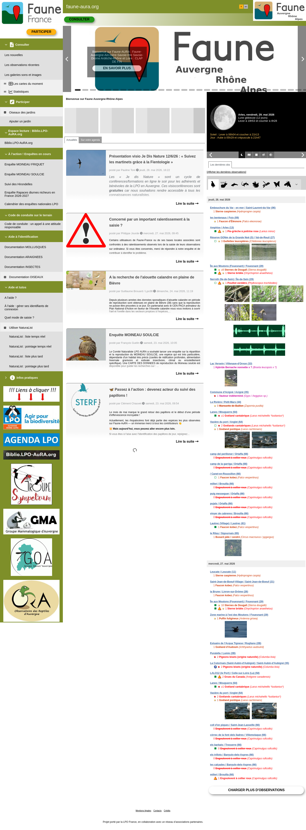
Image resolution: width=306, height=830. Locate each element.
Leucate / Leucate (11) (223, 571)
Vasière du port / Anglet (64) (226, 421)
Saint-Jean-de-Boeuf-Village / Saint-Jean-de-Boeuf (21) (242, 581)
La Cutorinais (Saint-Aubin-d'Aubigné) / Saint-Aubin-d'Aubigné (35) (249, 663)
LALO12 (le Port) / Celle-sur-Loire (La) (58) (234, 673)
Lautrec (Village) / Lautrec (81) (227, 523)
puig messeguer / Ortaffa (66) (227, 493)
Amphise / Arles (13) (222, 227)
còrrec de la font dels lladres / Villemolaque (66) (238, 734)
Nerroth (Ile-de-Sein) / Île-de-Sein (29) (232, 279)
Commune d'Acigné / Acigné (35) (229, 392)
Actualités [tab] (71, 140)
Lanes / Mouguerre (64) (223, 412)
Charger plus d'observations (256, 790)
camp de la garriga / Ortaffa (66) (228, 463)
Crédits (167, 811)
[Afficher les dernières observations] (226, 172)
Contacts (157, 811)
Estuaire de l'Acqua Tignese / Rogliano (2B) (235, 643)
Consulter (79, 19)
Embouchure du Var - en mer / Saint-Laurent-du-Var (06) (243, 207)
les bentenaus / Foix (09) (224, 217)
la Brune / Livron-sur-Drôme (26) (229, 591)
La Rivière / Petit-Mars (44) (225, 402)
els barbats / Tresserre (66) (225, 744)
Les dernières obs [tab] (220, 164)
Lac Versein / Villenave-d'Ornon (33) (231, 363)
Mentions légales (143, 811)
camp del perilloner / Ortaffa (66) (229, 454)
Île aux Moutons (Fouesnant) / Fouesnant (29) (236, 266)
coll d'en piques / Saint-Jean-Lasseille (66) (235, 725)
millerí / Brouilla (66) (222, 483)
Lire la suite (187, 204)
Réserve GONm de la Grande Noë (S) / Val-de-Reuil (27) (242, 237)
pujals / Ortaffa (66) (221, 503)
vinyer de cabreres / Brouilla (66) (229, 513)
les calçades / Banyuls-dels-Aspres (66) (233, 764)
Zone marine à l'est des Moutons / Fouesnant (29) (239, 614)
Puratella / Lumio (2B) (222, 653)
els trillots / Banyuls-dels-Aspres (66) (232, 754)
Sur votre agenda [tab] (90, 140)
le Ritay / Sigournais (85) (224, 533)
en (246, 7)
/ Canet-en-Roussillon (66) (225, 473)
